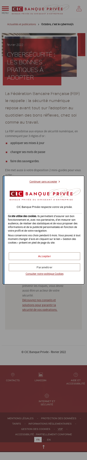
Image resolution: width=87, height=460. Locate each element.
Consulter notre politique (44, 274)
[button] (44, 256)
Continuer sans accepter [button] (43, 182)
